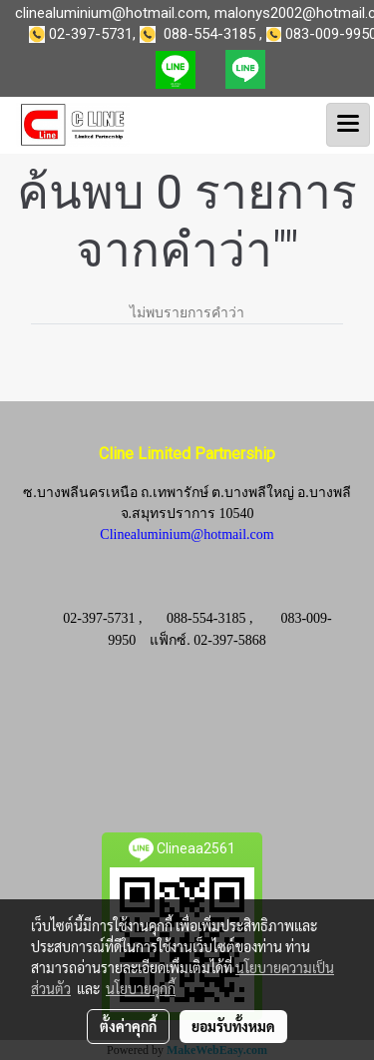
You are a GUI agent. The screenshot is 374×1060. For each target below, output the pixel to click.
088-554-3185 (209, 34)
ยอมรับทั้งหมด (233, 1026)
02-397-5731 (91, 34)
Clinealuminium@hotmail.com (186, 534)
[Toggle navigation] (348, 125)
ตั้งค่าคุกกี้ (128, 1026)
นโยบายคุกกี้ (141, 988)
